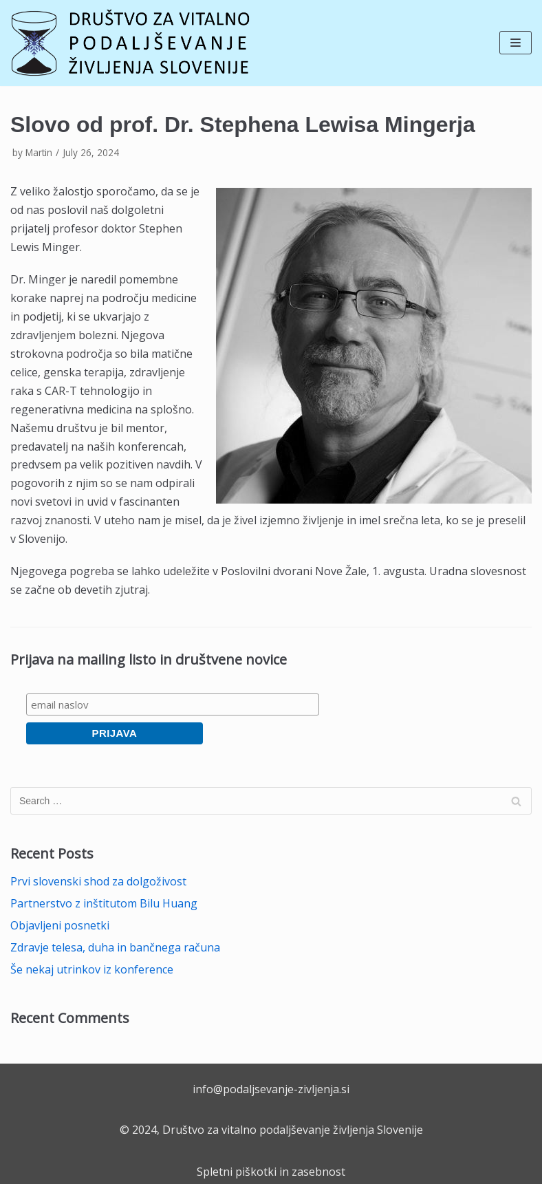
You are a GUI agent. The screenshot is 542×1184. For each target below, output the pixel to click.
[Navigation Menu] (515, 42)
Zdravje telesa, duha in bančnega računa (115, 947)
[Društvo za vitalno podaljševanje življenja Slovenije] (130, 43)
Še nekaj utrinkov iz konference (91, 969)
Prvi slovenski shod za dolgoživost (98, 881)
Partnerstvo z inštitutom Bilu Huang (103, 903)
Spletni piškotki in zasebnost (271, 1171)
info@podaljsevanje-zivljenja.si (271, 1089)
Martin (38, 152)
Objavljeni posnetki (59, 925)
